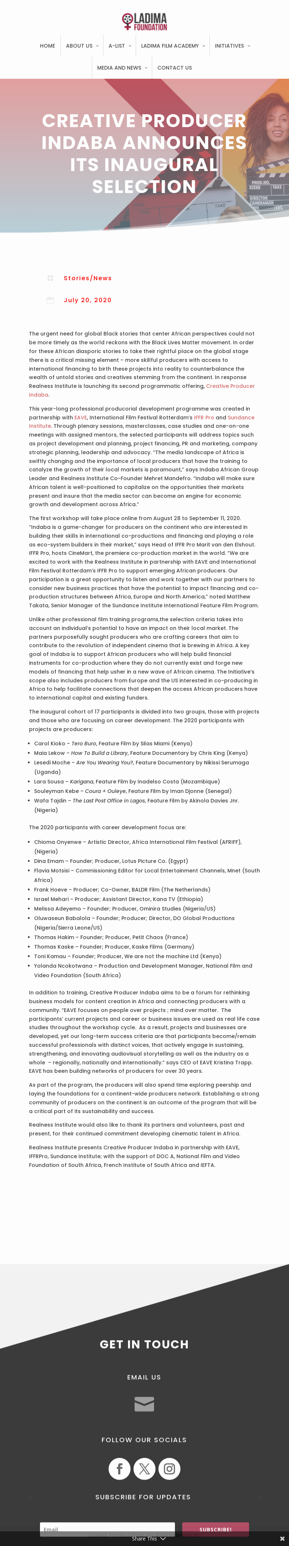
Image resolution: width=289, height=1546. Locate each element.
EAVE (80, 417)
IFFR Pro (203, 417)
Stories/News (88, 278)
